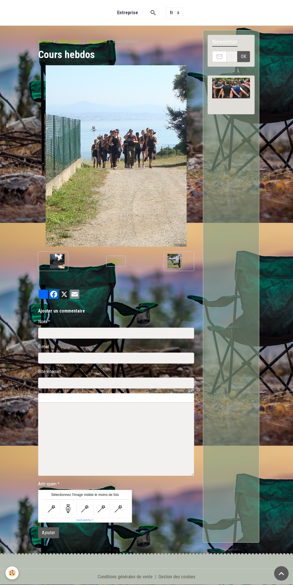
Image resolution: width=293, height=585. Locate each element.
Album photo (69, 41)
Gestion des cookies (176, 576)
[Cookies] (12, 572)
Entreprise (127, 12)
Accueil (44, 41)
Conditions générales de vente (125, 576)
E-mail (43, 346)
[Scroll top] (281, 573)
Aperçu (178, 398)
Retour (116, 261)
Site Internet (49, 371)
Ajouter (48, 532)
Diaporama (97, 41)
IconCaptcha (83, 520)
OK (243, 56)
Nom (42, 321)
